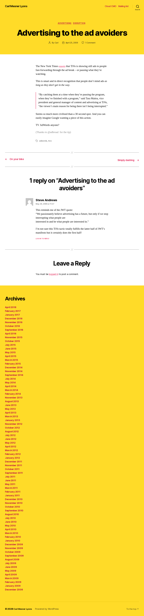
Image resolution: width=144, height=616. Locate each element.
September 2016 (14, 330)
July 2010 (10, 518)
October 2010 (12, 506)
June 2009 (11, 567)
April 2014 (10, 386)
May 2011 (10, 484)
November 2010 (14, 503)
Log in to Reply (42, 239)
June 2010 (11, 522)
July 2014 (10, 378)
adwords (43, 141)
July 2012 (10, 435)
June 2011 (10, 480)
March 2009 (11, 578)
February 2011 (12, 491)
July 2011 (10, 476)
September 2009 (14, 555)
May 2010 (10, 525)
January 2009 (13, 586)
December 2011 (13, 461)
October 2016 (12, 326)
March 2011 (11, 488)
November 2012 (13, 424)
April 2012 (10, 446)
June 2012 (10, 439)
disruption (80, 24)
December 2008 (14, 589)
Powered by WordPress (49, 609)
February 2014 (13, 394)
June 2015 (10, 348)
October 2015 (12, 341)
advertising (64, 24)
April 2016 (10, 333)
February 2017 (13, 311)
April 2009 (11, 574)
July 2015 (10, 345)
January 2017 (12, 314)
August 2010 (12, 514)
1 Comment (91, 43)
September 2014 (14, 375)
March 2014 (11, 390)
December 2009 (14, 544)
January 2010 (12, 540)
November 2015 (13, 337)
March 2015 (11, 360)
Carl (56, 43)
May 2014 (10, 382)
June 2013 (10, 405)
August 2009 (12, 559)
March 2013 (11, 416)
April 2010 (10, 529)
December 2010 (14, 499)
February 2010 (13, 537)
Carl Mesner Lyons (17, 6)
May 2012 (10, 442)
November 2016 (13, 322)
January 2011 (12, 495)
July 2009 (10, 563)
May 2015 (10, 352)
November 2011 (13, 465)
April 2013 (10, 412)
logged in (53, 274)
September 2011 (14, 473)
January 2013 (12, 420)
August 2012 (12, 431)
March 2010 (11, 533)
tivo (50, 141)
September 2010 (14, 510)
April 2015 (10, 356)
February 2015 (13, 363)
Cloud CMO (110, 6)
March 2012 (11, 450)
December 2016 (13, 318)
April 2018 (10, 307)
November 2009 (14, 548)
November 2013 (13, 397)
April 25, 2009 (71, 43)
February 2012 (13, 454)
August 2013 (12, 401)
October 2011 (12, 469)
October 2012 (12, 427)
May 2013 (10, 409)
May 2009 (10, 570)
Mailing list (123, 6)
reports (62, 66)
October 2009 (12, 552)
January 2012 (12, 458)
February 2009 (13, 582)
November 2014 (13, 371)
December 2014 (13, 367)
